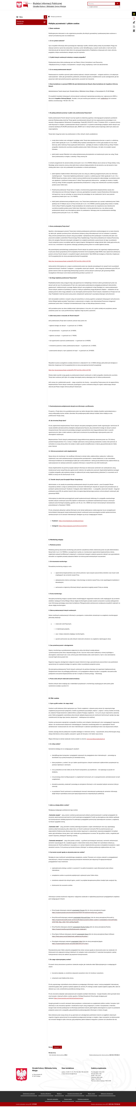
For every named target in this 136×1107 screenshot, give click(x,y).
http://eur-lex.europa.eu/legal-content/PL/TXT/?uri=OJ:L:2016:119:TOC (70, 256)
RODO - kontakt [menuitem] (21, 83)
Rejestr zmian (91, 1089)
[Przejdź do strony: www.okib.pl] (134, 22)
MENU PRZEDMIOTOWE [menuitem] (24, 76)
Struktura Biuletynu (46, 1089)
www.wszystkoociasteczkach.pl (96, 734)
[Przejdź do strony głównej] (41, 5)
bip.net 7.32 (117, 1104)
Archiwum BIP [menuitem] (21, 86)
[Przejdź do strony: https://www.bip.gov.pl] (134, 18)
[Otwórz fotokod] (134, 30)
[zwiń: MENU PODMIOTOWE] (46, 16)
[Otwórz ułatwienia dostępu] (134, 14)
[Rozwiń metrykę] (57, 1042)
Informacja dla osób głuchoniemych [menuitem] (27, 79)
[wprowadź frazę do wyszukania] (101, 3)
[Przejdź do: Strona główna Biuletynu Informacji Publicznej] (49, 12)
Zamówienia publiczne (29, 1089)
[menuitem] (31, 20)
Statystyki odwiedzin (52, 1094)
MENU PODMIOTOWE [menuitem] (23, 16)
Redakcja (59, 1089)
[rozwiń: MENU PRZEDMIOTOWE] (46, 76)
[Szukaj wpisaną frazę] (117, 3)
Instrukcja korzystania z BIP (74, 1089)
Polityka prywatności (83, 1094)
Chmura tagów (68, 1094)
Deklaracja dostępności (107, 1089)
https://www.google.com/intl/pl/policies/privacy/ (68, 994)
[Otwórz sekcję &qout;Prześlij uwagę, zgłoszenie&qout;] (134, 26)
